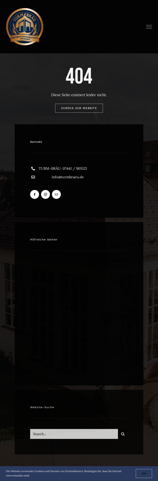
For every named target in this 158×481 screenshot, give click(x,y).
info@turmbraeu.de (68, 177)
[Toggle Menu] (149, 27)
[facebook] (34, 194)
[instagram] (45, 194)
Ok (144, 473)
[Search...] (74, 435)
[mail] (56, 194)
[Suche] (123, 435)
